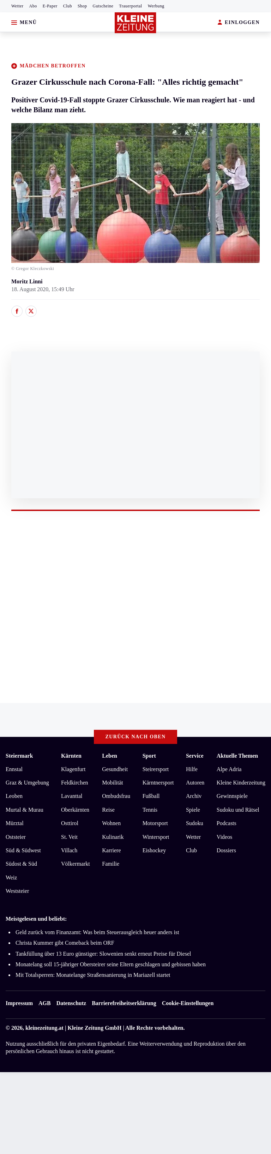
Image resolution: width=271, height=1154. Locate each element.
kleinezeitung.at (44, 1028)
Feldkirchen (74, 783)
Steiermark (19, 756)
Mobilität (112, 783)
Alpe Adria (229, 769)
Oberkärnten (75, 810)
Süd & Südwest (23, 850)
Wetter (17, 6)
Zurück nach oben (136, 736)
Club (67, 6)
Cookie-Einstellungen (188, 1003)
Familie (110, 864)
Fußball (151, 796)
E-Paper (50, 6)
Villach (69, 850)
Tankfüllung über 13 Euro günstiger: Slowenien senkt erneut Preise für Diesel (103, 954)
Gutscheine (103, 6)
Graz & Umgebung (27, 783)
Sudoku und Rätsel (238, 810)
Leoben (14, 796)
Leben (109, 756)
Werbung (156, 6)
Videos (224, 837)
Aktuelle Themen (237, 756)
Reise (108, 810)
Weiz (11, 877)
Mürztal (15, 823)
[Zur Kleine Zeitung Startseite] (135, 22)
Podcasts (226, 823)
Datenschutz (71, 1003)
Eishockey (154, 850)
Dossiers (226, 850)
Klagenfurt (73, 769)
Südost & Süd (21, 864)
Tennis (150, 810)
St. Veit (69, 837)
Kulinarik (113, 837)
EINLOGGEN (239, 22)
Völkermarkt (75, 864)
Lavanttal (71, 796)
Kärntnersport (158, 783)
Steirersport (156, 769)
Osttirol (69, 823)
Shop (82, 6)
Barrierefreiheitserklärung (124, 1003)
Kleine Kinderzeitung (241, 783)
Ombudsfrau (116, 796)
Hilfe (192, 769)
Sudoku (194, 823)
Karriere (111, 850)
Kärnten (71, 756)
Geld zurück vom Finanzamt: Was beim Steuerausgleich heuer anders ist (97, 932)
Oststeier (16, 837)
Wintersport (156, 837)
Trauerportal (130, 6)
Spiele (193, 810)
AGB (44, 1003)
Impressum (19, 1003)
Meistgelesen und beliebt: (36, 919)
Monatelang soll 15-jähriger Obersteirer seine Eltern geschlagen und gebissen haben (111, 964)
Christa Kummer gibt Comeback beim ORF (65, 943)
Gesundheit (115, 769)
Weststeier (17, 891)
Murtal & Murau (24, 810)
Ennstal (14, 769)
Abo (33, 6)
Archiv (193, 796)
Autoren (195, 783)
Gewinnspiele (232, 796)
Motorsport (155, 823)
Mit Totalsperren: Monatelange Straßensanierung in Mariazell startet (93, 975)
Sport (149, 756)
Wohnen (111, 823)
